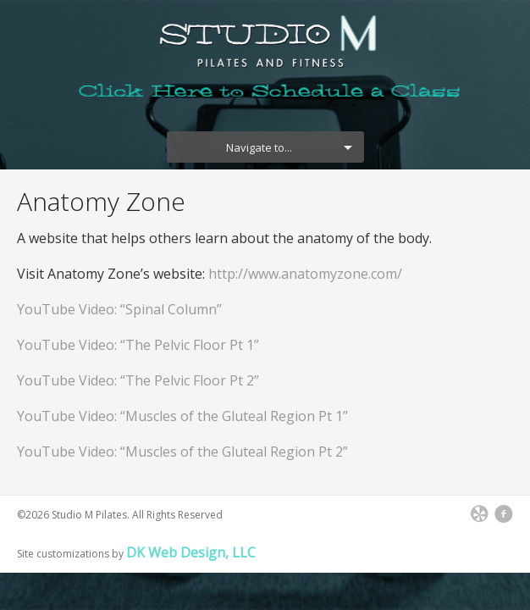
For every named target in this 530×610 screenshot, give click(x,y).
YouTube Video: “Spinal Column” (119, 309)
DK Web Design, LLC (191, 552)
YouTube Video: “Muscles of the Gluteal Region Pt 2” (182, 451)
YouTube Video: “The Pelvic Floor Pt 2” (138, 380)
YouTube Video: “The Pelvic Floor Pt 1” (138, 345)
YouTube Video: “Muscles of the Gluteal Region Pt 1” (182, 416)
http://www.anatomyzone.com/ (305, 273)
